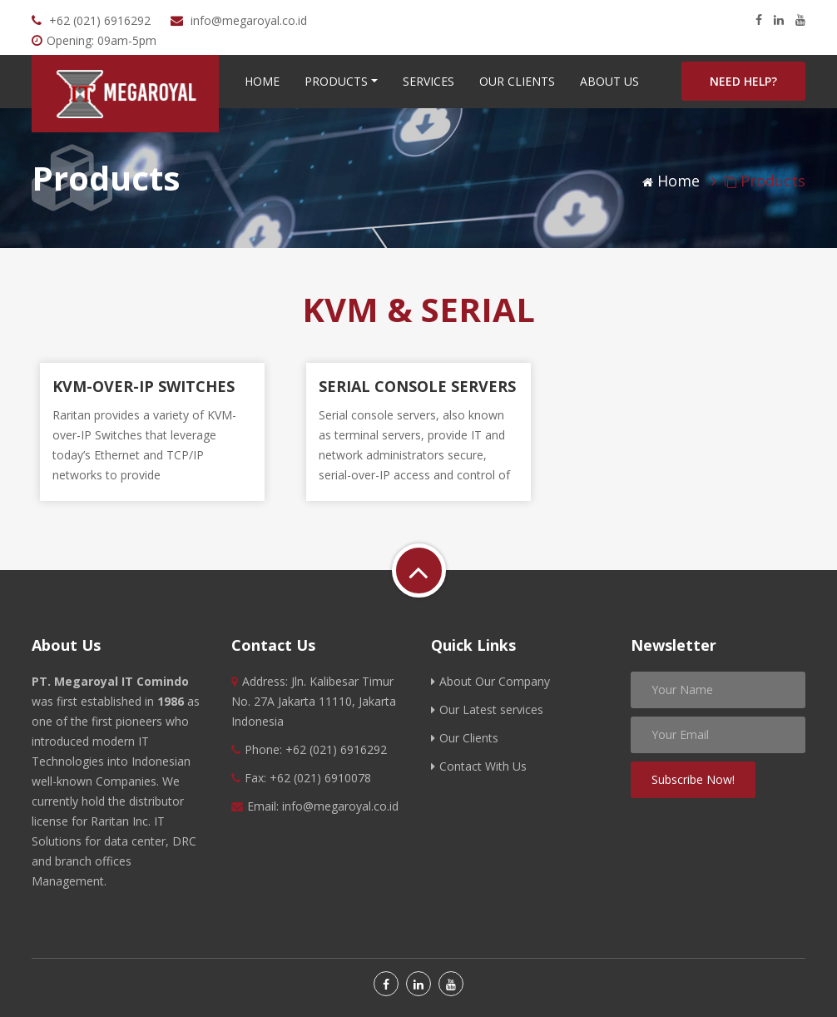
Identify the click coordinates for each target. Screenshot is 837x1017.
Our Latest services (487, 709)
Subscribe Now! (693, 779)
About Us (609, 81)
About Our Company (490, 681)
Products (336, 81)
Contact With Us (479, 766)
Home (262, 81)
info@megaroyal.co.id (249, 20)
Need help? (743, 81)
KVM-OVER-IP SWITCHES (143, 386)
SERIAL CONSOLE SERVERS (417, 386)
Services (428, 81)
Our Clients (517, 81)
